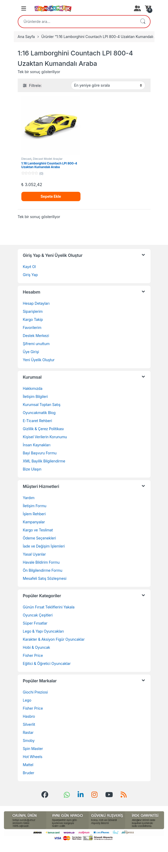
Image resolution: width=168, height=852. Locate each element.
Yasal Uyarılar (34, 554)
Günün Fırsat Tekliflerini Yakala (49, 607)
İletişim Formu (34, 506)
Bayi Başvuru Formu (40, 453)
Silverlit (29, 724)
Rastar (28, 732)
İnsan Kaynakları (37, 445)
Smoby (29, 740)
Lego (27, 700)
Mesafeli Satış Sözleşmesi (44, 578)
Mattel (28, 764)
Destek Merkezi (36, 335)
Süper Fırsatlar (35, 623)
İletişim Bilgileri (35, 396)
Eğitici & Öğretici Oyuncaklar (47, 663)
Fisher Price (33, 655)
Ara (142, 22)
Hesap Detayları (36, 303)
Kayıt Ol (29, 266)
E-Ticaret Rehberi (37, 420)
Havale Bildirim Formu (41, 562)
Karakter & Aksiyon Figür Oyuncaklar (54, 639)
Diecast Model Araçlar (48, 159)
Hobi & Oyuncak (36, 647)
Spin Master (33, 748)
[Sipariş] (108, 85)
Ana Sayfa (26, 36)
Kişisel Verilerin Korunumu (45, 437)
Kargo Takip (33, 319)
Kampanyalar (34, 522)
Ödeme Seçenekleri (39, 538)
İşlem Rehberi (34, 514)
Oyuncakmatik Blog (39, 412)
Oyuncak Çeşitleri (38, 615)
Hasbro (29, 716)
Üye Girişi (31, 351)
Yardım (29, 497)
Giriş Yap (30, 274)
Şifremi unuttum (36, 343)
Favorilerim (32, 327)
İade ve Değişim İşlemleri (44, 546)
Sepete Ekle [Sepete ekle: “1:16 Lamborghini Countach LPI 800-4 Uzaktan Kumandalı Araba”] (51, 196)
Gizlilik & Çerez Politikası (43, 429)
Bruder (28, 773)
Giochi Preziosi (35, 692)
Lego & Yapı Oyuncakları (43, 631)
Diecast (26, 159)
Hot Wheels (32, 756)
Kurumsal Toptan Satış (42, 404)
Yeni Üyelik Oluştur (39, 360)
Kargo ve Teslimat (38, 530)
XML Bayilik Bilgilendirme (44, 461)
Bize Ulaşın (32, 469)
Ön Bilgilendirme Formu (43, 570)
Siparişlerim (33, 311)
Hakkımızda (32, 388)
